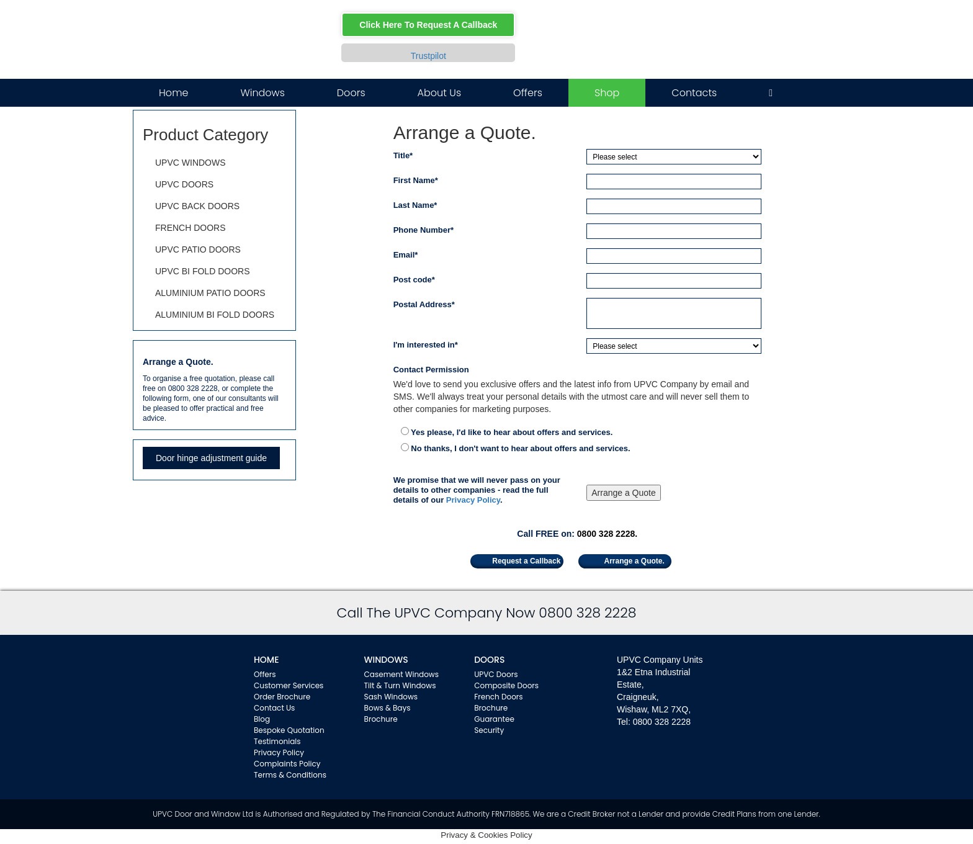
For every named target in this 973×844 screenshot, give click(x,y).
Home (173, 93)
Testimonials (277, 741)
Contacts (694, 93)
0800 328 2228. (607, 534)
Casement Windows (401, 674)
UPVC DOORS (184, 184)
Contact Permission (431, 369)
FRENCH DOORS (190, 228)
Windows (262, 93)
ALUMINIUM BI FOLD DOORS (214, 315)
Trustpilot (428, 56)
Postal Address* (424, 304)
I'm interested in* (425, 344)
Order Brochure (282, 696)
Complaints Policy (287, 763)
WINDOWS (386, 659)
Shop (606, 93)
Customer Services (288, 685)
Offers (527, 93)
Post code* (414, 279)
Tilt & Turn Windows (400, 685)
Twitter (739, 20)
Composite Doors (506, 685)
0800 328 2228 (691, 54)
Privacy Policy (473, 500)
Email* (405, 254)
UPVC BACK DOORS (197, 206)
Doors (351, 93)
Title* (403, 155)
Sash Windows (391, 696)
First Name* (415, 180)
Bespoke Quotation (289, 730)
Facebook (721, 20)
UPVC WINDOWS (190, 163)
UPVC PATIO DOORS (198, 249)
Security (489, 730)
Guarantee (494, 719)
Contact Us (274, 708)
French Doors (498, 696)
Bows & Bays (387, 708)
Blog (262, 719)
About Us (439, 93)
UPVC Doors (496, 674)
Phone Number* (423, 230)
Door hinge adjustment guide (211, 458)
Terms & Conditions (290, 775)
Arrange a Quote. (634, 561)
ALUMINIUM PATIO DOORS (210, 293)
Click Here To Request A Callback (428, 25)
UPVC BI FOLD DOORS (202, 271)
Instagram (756, 20)
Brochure (381, 719)
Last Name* (415, 205)
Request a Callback (526, 561)
